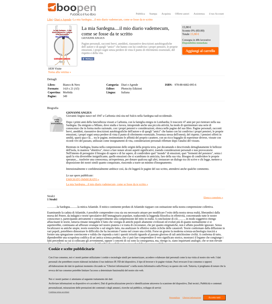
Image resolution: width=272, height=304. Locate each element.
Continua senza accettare (59, 292)
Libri (50, 19)
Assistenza (199, 13)
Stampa (153, 13)
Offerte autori (182, 13)
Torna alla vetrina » (59, 72)
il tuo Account (216, 13)
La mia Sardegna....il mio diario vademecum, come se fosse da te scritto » (107, 184)
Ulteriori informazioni (191, 297)
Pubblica (140, 13)
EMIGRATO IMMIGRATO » (82, 179)
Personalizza (174, 297)
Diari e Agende (62, 19)
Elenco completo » (213, 197)
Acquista (166, 13)
